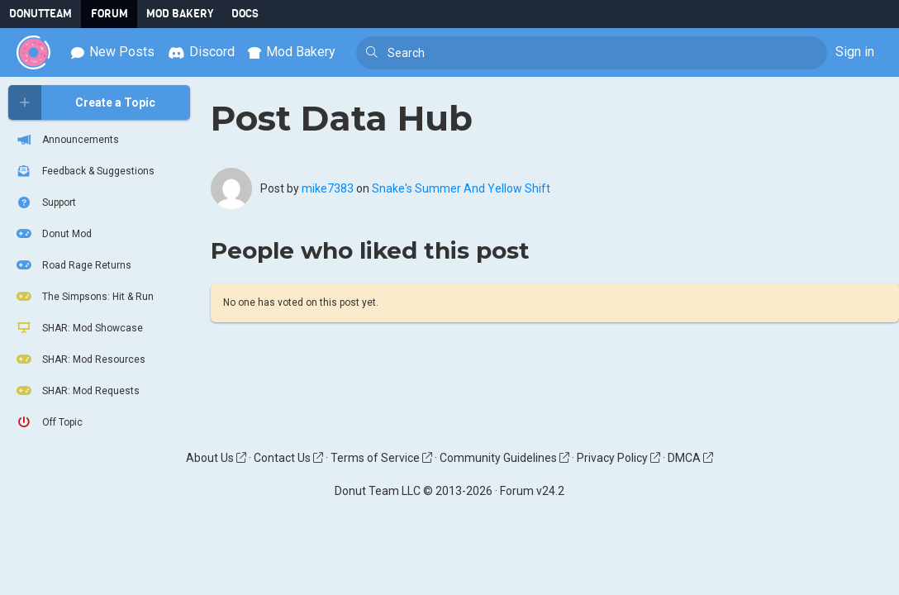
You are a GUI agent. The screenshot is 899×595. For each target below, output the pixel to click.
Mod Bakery (179, 14)
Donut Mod (53, 234)
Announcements (66, 140)
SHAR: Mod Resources (79, 359)
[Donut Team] (33, 52)
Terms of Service (381, 457)
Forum (109, 14)
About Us (216, 457)
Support (45, 202)
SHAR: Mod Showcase (78, 328)
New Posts (113, 52)
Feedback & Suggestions (84, 171)
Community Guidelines (504, 457)
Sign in (854, 52)
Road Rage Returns (72, 265)
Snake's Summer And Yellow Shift (461, 188)
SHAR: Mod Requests (77, 391)
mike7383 (328, 188)
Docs (245, 14)
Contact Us (288, 457)
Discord (201, 52)
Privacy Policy (618, 457)
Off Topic (48, 422)
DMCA (690, 457)
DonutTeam (40, 14)
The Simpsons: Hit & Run (84, 297)
